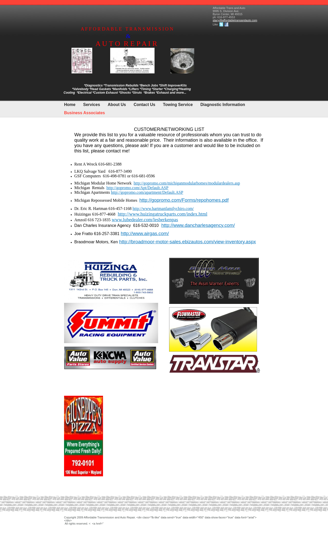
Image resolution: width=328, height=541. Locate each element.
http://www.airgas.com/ (145, 233)
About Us (117, 104)
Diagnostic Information (222, 104)
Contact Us (144, 104)
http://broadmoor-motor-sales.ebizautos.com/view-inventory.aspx (187, 241)
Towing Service (178, 104)
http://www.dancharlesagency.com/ (198, 225)
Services (91, 104)
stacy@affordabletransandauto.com (235, 20)
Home (69, 104)
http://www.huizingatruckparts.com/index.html (163, 214)
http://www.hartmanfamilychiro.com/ (163, 208)
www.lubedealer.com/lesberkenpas (145, 219)
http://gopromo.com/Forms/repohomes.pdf (184, 200)
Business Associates (84, 113)
